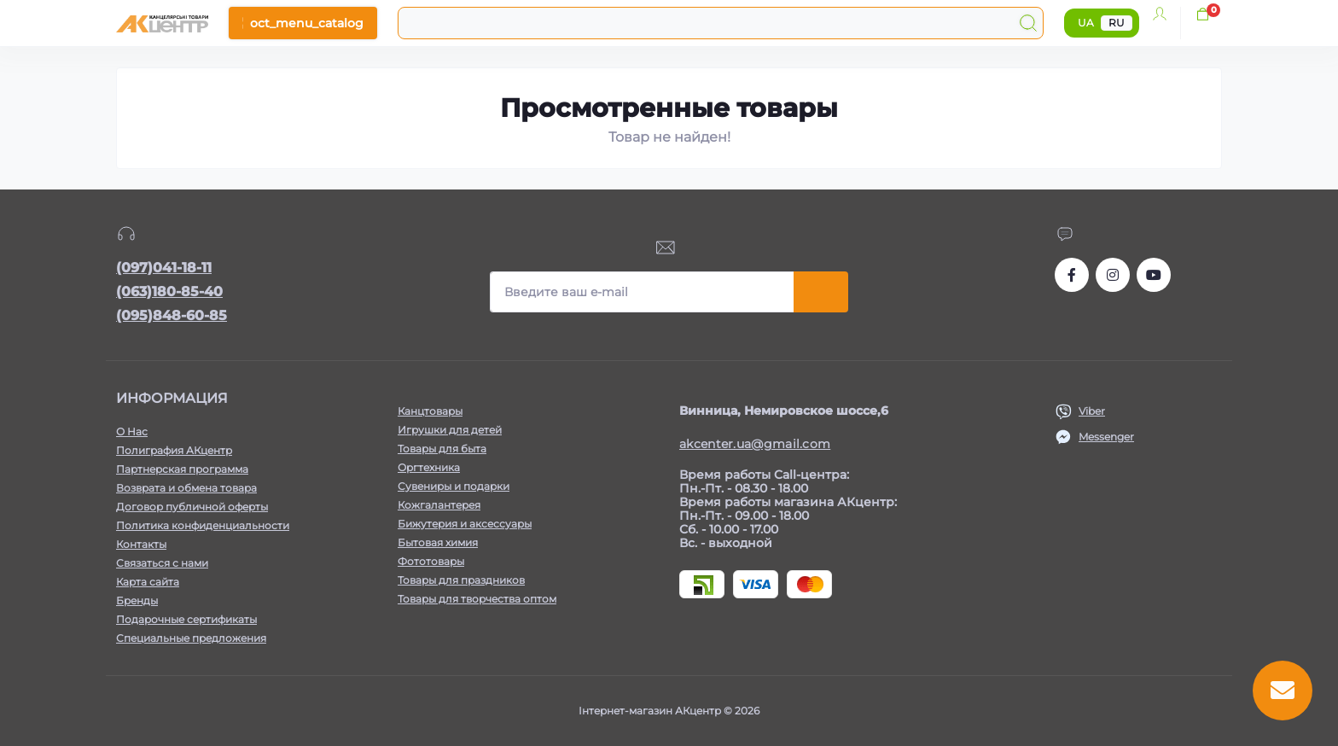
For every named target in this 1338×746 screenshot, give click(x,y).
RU (1116, 22)
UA (1086, 22)
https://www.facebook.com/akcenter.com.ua (1071, 275)
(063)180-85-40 (169, 291)
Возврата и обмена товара (186, 487)
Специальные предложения (191, 638)
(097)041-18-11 (164, 267)
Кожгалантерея (439, 504)
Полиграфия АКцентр (174, 450)
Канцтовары (430, 411)
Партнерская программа (182, 469)
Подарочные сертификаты (186, 619)
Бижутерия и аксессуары (465, 523)
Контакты (141, 544)
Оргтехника (429, 467)
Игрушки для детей (450, 429)
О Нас (132, 431)
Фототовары (431, 561)
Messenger (1106, 436)
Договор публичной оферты (192, 506)
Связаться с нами (162, 563)
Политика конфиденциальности (202, 525)
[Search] (1028, 23)
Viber (1092, 411)
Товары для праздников (461, 580)
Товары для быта (442, 448)
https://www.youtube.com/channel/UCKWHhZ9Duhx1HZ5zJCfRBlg (1153, 275)
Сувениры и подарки (453, 486)
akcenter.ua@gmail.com (754, 444)
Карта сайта (147, 581)
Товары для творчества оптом (477, 598)
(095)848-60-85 (171, 315)
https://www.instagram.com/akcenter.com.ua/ (1113, 275)
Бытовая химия (438, 542)
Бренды (137, 600)
